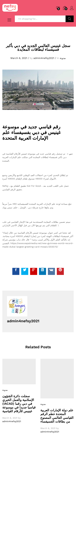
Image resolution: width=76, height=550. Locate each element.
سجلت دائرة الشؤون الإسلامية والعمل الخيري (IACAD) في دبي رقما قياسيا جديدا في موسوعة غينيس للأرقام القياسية (19, 403)
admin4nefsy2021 (43, 58)
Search (70, 19)
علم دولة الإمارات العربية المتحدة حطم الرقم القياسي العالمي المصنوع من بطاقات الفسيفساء (57, 415)
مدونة (63, 58)
